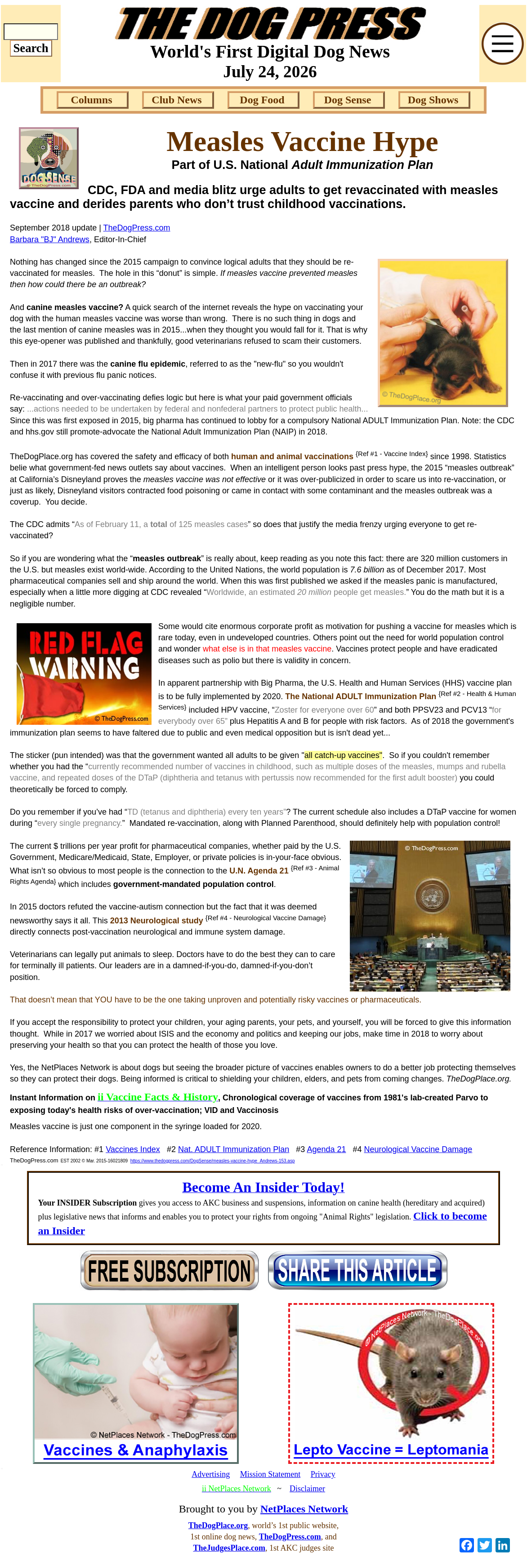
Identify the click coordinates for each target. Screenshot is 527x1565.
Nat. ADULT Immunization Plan (233, 1149)
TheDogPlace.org (218, 1525)
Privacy (323, 1474)
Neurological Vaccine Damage (418, 1149)
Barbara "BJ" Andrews (49, 239)
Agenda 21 (326, 1149)
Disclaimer (307, 1488)
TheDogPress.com (136, 227)
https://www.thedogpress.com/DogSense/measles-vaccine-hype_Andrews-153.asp (212, 1160)
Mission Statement (270, 1474)
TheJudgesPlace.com (229, 1547)
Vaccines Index (133, 1149)
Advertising (211, 1474)
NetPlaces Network (304, 1509)
